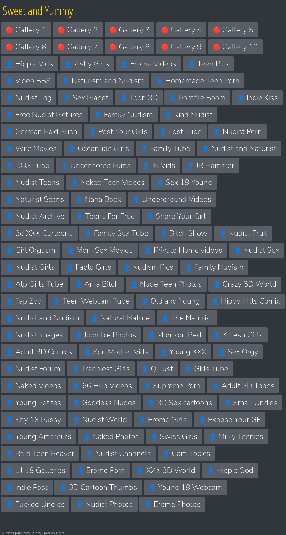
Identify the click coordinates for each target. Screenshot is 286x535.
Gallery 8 (129, 47)
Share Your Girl (176, 216)
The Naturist (186, 318)
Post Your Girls (118, 131)
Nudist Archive (35, 216)
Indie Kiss (257, 98)
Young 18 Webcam (185, 487)
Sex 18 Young (184, 182)
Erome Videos (148, 64)
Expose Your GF (229, 419)
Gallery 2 (78, 30)
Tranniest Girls (101, 369)
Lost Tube (180, 131)
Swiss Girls (173, 436)
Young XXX (183, 352)
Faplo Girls (88, 267)
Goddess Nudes (104, 403)
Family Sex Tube (116, 233)
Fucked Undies (35, 504)
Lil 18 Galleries (35, 470)
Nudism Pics (148, 267)
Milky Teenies (236, 436)
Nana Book (98, 199)
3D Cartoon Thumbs (98, 487)
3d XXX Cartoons (39, 233)
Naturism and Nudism (103, 81)
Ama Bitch (97, 284)
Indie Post (27, 487)
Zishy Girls (86, 64)
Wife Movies (31, 148)
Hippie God (230, 470)
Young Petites (33, 403)
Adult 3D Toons (243, 386)
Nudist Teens (32, 182)
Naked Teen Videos (108, 182)
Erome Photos (172, 504)
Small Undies (251, 403)
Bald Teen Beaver (40, 453)
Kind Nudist (188, 115)
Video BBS (28, 81)
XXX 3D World (166, 470)
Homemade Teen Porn (198, 81)
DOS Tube (27, 165)
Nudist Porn (237, 131)
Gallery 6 (26, 47)
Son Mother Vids (116, 352)
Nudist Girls (30, 267)
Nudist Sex (257, 250)
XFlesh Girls (238, 335)
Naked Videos (33, 386)
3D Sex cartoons (179, 403)
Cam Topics (186, 453)
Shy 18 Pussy (33, 419)
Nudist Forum (33, 369)
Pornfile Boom (197, 98)
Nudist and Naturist (239, 148)
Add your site (54, 533)
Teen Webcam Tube (91, 301)
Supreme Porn (172, 386)
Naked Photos (111, 436)
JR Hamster (210, 165)
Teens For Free (105, 216)
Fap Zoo (24, 301)
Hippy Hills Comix (245, 301)
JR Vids (158, 165)
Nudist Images (34, 335)
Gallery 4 (181, 30)
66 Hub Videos (102, 386)
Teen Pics (208, 64)
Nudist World (100, 419)
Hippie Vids (29, 64)
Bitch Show (183, 233)
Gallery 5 (233, 30)
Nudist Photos (104, 504)
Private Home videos (183, 250)
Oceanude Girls (98, 148)
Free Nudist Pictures (44, 115)
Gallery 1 (26, 30)
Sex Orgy (238, 352)
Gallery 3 (129, 30)
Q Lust (157, 369)
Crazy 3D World (244, 284)
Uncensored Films (96, 165)
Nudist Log (29, 98)
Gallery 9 (181, 47)
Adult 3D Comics (39, 352)
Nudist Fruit (243, 233)
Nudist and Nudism (42, 318)
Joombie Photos (105, 335)
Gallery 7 (78, 47)
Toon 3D (139, 98)
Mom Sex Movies (100, 250)
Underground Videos (171, 199)
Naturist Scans (35, 199)
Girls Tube (206, 369)
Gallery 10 (235, 47)
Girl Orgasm (30, 250)
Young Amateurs (38, 436)
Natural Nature (120, 318)
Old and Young (170, 301)
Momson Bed (174, 335)
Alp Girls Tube (34, 284)
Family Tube (165, 148)
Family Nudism (123, 115)
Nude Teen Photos (166, 284)
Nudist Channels (118, 453)
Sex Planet (85, 98)
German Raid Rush (41, 131)
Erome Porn (101, 470)
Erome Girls (162, 419)
